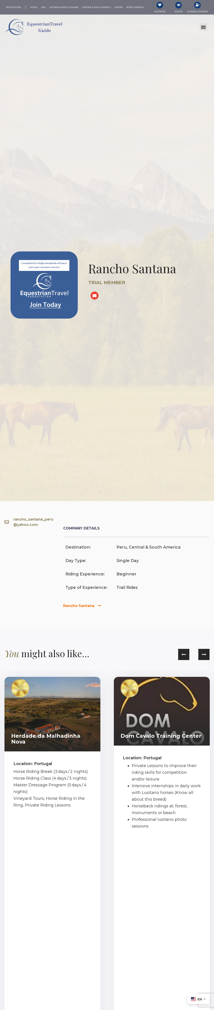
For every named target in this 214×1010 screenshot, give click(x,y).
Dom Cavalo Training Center (161, 736)
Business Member (197, 11)
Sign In (179, 11)
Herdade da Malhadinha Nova (45, 739)
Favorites (159, 11)
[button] (204, 27)
